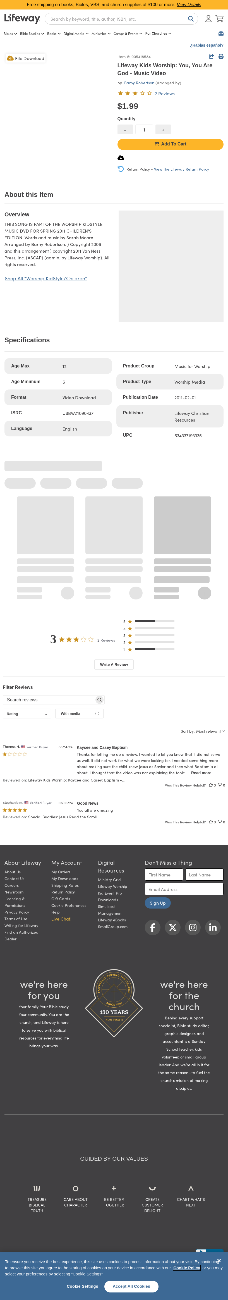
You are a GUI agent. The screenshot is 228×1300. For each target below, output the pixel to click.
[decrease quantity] (125, 129)
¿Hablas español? (207, 45)
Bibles (10, 33)
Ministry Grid (109, 879)
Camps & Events (128, 33)
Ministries (101, 33)
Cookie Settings (82, 1286)
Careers (11, 885)
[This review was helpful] (210, 785)
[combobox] (121, 19)
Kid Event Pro (110, 893)
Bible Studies (32, 33)
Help (55, 912)
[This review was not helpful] (220, 785)
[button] (150, 622)
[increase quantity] (163, 129)
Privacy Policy (16, 912)
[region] (114, 1276)
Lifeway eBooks (112, 920)
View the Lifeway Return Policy (181, 169)
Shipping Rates (65, 885)
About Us (12, 871)
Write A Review (114, 664)
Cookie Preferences (68, 905)
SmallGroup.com (113, 926)
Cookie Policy (186, 1268)
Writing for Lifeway (21, 925)
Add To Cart (170, 144)
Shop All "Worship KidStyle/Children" (46, 278)
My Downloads (64, 878)
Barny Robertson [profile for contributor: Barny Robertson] (139, 82)
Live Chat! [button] (61, 919)
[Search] (189, 19)
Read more (201, 773)
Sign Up (158, 903)
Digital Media (76, 33)
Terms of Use (15, 918)
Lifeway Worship (112, 886)
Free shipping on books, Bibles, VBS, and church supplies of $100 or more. (114, 4)
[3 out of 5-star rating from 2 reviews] (146, 93)
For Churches (158, 33)
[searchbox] (48, 700)
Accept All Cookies (131, 1286)
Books (54, 33)
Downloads (108, 899)
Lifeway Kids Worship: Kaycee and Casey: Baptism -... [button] (76, 780)
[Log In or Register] (208, 18)
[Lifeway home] (22, 19)
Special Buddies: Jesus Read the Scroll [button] (62, 817)
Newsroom (13, 892)
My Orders (60, 871)
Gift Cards (60, 898)
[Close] (219, 1260)
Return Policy (63, 892)
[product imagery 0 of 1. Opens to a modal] (57, 105)
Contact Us (14, 878)
